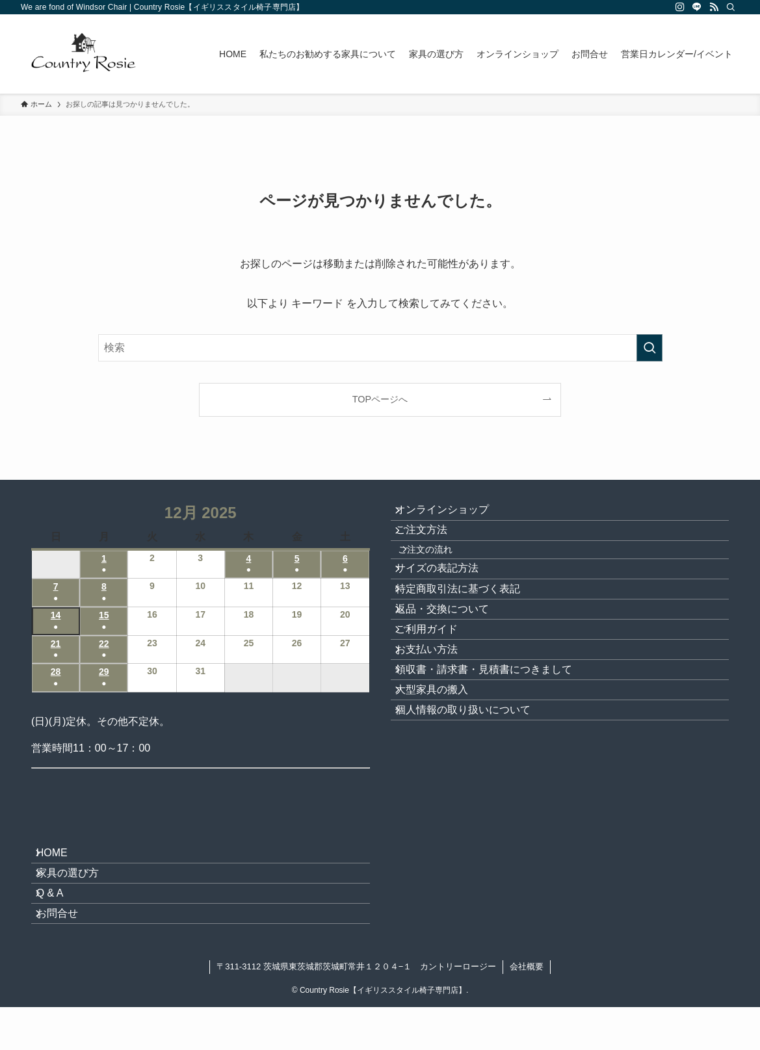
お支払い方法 (437, 727)
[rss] (713, 7)
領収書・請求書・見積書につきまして (494, 758)
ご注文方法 (432, 545)
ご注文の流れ (441, 575)
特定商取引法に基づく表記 (468, 634)
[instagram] (680, 7)
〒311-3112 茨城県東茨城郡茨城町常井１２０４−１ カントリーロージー (356, 1009)
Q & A (60, 919)
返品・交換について (453, 666)
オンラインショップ (453, 515)
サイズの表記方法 (448, 604)
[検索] (730, 7)
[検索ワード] (380, 347)
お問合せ (67, 950)
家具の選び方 (78, 888)
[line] (696, 7)
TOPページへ (380, 399)
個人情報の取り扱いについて (474, 820)
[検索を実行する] (649, 347)
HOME (62, 857)
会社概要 (527, 1009)
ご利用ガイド (437, 696)
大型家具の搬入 (442, 788)
